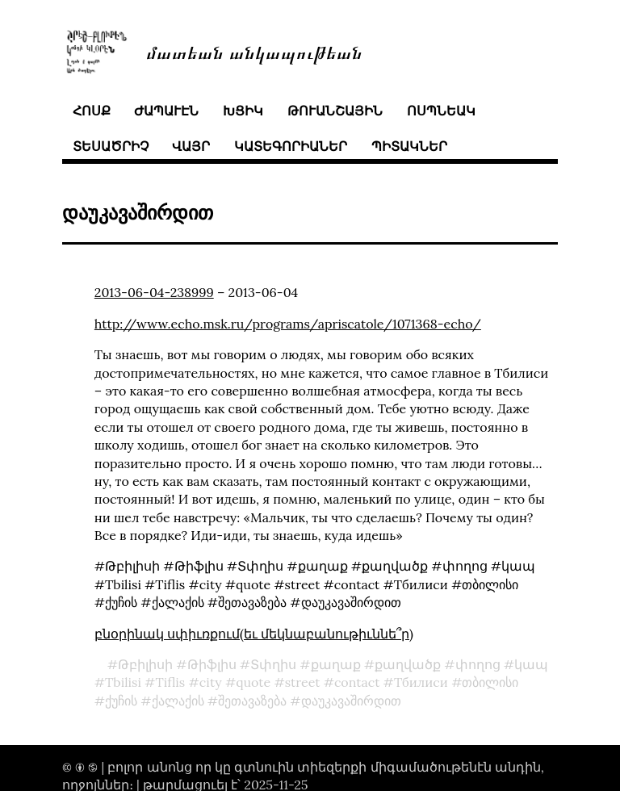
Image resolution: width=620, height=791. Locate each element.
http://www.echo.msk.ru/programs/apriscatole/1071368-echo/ (287, 324)
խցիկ (243, 111)
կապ (531, 664)
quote (253, 682)
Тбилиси (421, 682)
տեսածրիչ (111, 146)
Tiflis (170, 682)
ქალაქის (178, 701)
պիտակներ (409, 146)
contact (356, 682)
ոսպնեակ (441, 111)
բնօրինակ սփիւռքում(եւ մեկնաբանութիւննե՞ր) (253, 634)
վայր (191, 146)
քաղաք (336, 664)
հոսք (92, 111)
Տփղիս (273, 664)
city (210, 682)
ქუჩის (121, 701)
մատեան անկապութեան (254, 51)
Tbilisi (123, 682)
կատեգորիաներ (290, 146)
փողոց (478, 664)
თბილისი (490, 682)
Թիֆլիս (212, 664)
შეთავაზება (252, 701)
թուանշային (335, 111)
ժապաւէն (166, 111)
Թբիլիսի (145, 664)
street (302, 682)
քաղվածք (408, 664)
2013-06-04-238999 (154, 292)
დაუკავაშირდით (351, 701)
